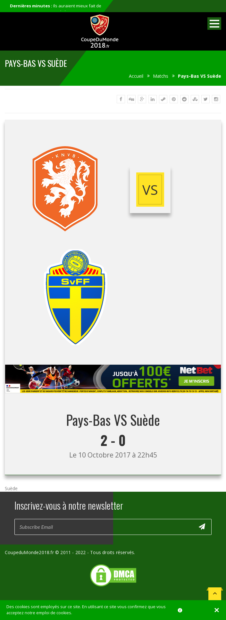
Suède (11, 488)
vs (150, 189)
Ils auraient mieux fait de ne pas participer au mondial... (55, 9)
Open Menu (214, 23)
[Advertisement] (113, 399)
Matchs (160, 76)
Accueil (136, 76)
